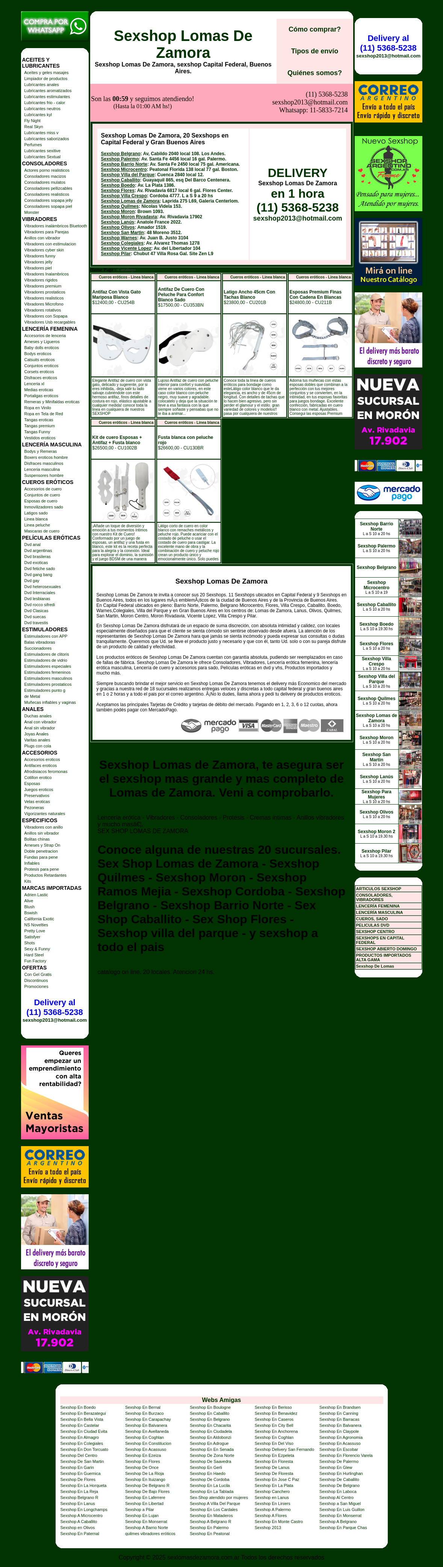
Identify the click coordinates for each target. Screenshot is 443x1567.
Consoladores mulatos (44, 182)
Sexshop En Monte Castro (279, 1521)
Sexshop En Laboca (337, 1491)
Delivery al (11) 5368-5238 (54, 1007)
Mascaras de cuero (42, 531)
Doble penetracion (41, 851)
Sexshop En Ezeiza (143, 1455)
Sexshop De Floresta (274, 1473)
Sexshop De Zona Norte (212, 1455)
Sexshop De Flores (78, 1479)
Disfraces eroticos (40, 377)
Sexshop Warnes (119, 200)
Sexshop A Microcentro (81, 1515)
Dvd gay (31, 580)
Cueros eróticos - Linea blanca (126, 239)
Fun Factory (35, 961)
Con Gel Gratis (38, 974)
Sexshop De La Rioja (144, 1473)
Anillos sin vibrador (41, 833)
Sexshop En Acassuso (339, 1443)
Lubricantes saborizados (46, 138)
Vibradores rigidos (40, 280)
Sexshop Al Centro (336, 1497)
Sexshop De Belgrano (339, 1485)
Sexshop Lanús (118, 184)
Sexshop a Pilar (139, 1509)
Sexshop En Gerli (206, 1467)
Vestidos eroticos (40, 438)
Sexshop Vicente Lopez (126, 210)
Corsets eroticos (39, 371)
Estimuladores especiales (47, 666)
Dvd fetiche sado (39, 568)
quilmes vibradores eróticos (150, 1533)
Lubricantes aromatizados (48, 90)
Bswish (31, 913)
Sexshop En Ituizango (145, 1479)
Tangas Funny (37, 432)
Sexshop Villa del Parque (128, 137)
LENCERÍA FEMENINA (378, 906)
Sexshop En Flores (142, 1461)
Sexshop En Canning (338, 1413)
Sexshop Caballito (120, 142)
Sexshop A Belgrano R (210, 1521)
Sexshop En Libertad (144, 1503)
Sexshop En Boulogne (210, 1407)
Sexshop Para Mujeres (376, 794)
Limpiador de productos (46, 78)
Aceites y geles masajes (46, 72)
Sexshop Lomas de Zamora (130, 163)
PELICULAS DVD (373, 925)
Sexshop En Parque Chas (343, 1527)
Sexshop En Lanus (77, 1503)
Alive (28, 900)
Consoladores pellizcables (48, 188)
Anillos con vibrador (42, 238)
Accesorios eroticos (42, 759)
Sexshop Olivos (118, 189)
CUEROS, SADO (372, 919)
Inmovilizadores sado (43, 507)
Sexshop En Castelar (79, 1425)
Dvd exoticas (36, 562)
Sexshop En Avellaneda (147, 1431)
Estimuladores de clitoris (46, 654)
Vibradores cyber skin (44, 250)
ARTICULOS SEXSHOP (378, 888)
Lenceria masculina (42, 469)
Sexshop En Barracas (339, 1419)
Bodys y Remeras (40, 451)
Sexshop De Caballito (339, 1479)
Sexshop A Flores (271, 1515)
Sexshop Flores (118, 153)
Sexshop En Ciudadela (211, 1431)
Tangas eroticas (38, 419)
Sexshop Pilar (116, 216)
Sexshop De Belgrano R (147, 1485)
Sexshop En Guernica (80, 1473)
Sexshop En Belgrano (210, 1419)
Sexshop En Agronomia (341, 1437)
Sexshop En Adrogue (209, 1443)
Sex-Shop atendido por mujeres (219, 1497)
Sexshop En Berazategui (83, 1413)
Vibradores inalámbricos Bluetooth (55, 226)
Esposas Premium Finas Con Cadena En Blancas (316, 257)
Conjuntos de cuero (42, 495)
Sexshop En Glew (335, 1467)
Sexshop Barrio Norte (124, 126)
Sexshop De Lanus (272, 1467)
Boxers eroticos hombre (46, 457)
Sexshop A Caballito (78, 1521)
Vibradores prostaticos (44, 292)
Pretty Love (34, 931)
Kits (27, 881)
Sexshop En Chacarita (210, 1425)
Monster (31, 212)
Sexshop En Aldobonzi (210, 1437)
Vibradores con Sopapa (46, 316)
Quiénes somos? (314, 73)
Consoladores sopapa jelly (48, 200)
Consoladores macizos (45, 176)
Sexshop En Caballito (209, 1413)
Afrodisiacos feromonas (46, 771)
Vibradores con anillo (43, 827)
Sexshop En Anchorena (276, 1431)
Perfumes (33, 144)
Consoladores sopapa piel (48, 206)
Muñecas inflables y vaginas (50, 702)
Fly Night (32, 120)
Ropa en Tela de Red (43, 413)
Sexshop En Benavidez (276, 1413)
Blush (29, 907)
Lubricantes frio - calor (44, 102)
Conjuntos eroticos (41, 365)
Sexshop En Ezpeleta (274, 1455)
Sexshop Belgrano (121, 116)
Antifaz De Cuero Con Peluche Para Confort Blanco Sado (181, 257)
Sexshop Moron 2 (376, 831)
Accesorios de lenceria (45, 335)
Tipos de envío (315, 51)
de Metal (32, 696)
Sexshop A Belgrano (338, 1521)
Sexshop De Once (142, 1467)
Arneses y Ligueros (42, 341)
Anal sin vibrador (39, 728)
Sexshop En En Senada (212, 1449)
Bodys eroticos (37, 353)
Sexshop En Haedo (207, 1473)
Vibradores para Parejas (46, 232)
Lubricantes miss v (41, 132)
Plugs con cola (37, 746)
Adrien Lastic (36, 894)
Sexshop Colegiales (122, 205)
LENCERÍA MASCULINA (379, 912)
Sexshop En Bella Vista (81, 1419)
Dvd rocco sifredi (39, 604)
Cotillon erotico (38, 777)
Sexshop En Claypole (339, 1431)
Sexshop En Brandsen (339, 1407)
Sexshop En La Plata (274, 1485)
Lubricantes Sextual (42, 156)
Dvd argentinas (38, 550)
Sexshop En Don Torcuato (84, 1449)
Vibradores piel (38, 268)
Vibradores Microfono (44, 304)
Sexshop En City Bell (274, 1425)
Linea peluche (37, 525)
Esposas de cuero (40, 501)
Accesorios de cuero (43, 489)
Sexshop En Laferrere (145, 1497)
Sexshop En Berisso (273, 1407)
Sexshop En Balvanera (146, 1425)
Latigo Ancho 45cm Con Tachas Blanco (249, 257)
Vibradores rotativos (42, 310)
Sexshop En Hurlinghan (341, 1473)
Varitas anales (37, 740)
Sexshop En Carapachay (148, 1419)
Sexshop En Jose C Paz (277, 1479)
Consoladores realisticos (47, 194)
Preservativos (37, 795)
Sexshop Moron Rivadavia (129, 179)
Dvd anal (32, 544)
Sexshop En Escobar (338, 1449)
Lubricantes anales (41, 84)
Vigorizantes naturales (44, 813)
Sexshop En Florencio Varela (346, 1455)
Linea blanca (36, 519)
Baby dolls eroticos (41, 347)
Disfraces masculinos (44, 463)
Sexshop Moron (118, 174)
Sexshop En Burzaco (144, 1413)
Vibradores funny (40, 256)
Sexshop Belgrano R (79, 1497)
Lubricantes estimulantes (47, 96)
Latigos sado (36, 513)
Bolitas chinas (37, 839)
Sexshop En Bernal (142, 1407)
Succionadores (38, 648)
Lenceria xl (34, 383)
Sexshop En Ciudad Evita (83, 1431)
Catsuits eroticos (39, 359)
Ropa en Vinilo (37, 407)
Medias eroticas (38, 389)
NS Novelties (36, 925)
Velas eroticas (37, 801)
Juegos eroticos (38, 789)
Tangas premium (39, 426)
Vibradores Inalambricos (46, 274)
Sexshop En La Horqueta (83, 1485)
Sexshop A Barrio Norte (146, 1527)
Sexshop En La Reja (79, 1491)
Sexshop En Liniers (272, 1503)
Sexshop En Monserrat (340, 1515)
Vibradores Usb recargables (50, 322)
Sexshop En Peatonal (210, 1533)
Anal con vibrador (40, 722)
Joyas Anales (36, 734)
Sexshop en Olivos (77, 1527)
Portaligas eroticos (41, 395)
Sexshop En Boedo (78, 1407)
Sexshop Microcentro (124, 132)
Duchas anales (38, 716)
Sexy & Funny (37, 949)
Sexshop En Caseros (274, 1419)
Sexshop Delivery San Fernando (284, 1449)
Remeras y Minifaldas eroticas (52, 401)
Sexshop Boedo (118, 147)
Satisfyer (32, 937)
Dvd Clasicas (36, 610)
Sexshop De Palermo (338, 1461)
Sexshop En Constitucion (148, 1443)
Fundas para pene (41, 857)
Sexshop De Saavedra (210, 1461)
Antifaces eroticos (40, 765)
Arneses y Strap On (42, 845)
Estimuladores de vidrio (45, 660)
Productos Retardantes (45, 875)
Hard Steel (34, 955)
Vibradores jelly (38, 262)
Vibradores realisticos (44, 298)
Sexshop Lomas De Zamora (183, 44)
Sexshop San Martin (122, 195)
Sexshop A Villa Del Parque (215, 1503)
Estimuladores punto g (44, 690)
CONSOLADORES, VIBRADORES (374, 897)
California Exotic (39, 919)
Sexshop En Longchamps (83, 1509)
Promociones (36, 986)
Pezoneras (34, 807)
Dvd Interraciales (40, 592)
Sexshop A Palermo (273, 1509)
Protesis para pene (41, 869)
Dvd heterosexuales (42, 586)
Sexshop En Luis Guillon (341, 1509)
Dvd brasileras (37, 556)
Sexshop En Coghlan (144, 1437)
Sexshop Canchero (272, 1491)
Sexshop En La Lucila (210, 1485)
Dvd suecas (35, 616)
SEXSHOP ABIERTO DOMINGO (386, 949)
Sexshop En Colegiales (81, 1443)
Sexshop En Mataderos (211, 1515)
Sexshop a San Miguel (340, 1503)
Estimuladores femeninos (47, 672)
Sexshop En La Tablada (211, 1491)
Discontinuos (36, 980)
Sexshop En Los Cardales (213, 1509)
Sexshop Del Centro (78, 1455)
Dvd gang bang (38, 574)
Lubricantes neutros (42, 108)
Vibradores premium (43, 286)
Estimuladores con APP (46, 636)
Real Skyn (33, 126)
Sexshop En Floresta (274, 1461)
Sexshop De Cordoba (209, 1479)
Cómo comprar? (315, 29)
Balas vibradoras (39, 642)
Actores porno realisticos (47, 170)
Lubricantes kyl (38, 114)
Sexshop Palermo (120, 121)
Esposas (32, 783)
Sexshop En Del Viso (274, 1443)
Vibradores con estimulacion (50, 244)
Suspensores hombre (44, 475)
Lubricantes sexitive (42, 150)
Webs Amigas (221, 1400)
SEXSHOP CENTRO (375, 931)
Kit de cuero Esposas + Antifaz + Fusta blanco (117, 402)
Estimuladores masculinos (48, 678)
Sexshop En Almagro (79, 1437)
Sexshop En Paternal (79, 1533)
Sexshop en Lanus (272, 1497)
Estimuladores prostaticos (48, 684)
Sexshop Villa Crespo (124, 158)
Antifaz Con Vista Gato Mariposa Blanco (116, 257)
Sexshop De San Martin (82, 1461)
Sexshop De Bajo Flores (147, 1491)
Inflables (32, 863)
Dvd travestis (36, 622)
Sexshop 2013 (268, 1527)
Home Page (101, 232)
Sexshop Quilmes (120, 168)
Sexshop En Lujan (142, 1515)
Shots (29, 943)
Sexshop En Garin (77, 1467)
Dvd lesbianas (37, 598)
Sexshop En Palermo (209, 1527)
